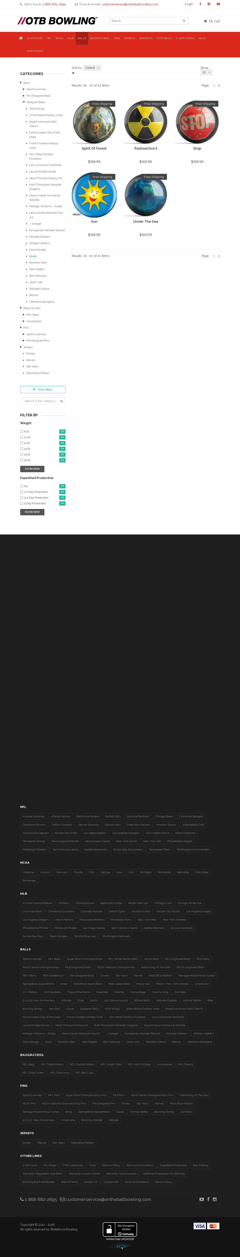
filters (42, 389)
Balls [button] (82, 38)
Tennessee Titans (159, 849)
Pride (80, 1000)
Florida (78, 872)
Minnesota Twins (121, 919)
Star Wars (32, 366)
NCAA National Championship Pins (64, 1103)
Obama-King (160, 992)
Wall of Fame (69, 1181)
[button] (21, 38)
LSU (131, 872)
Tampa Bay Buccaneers (128, 849)
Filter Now (32, 469)
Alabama (28, 872)
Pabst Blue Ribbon (37, 373)
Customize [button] (34, 38)
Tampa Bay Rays (33, 936)
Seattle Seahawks (96, 849)
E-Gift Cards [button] (185, 38)
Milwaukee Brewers (91, 919)
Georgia (105, 872)
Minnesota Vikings (34, 841)
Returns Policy (111, 1165)
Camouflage (138, 992)
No (44, 486)
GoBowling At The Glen (156, 967)
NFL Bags (33, 314)
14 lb (44, 449)
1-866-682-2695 (38, 1199)
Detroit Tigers (117, 911)
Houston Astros (140, 911)
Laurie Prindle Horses (42, 171)
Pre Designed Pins (38, 340)
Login (189, 4)
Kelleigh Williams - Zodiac (46, 206)
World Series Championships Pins (152, 1095)
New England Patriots (65, 841)
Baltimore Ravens (88, 816)
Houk (32, 256)
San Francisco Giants (124, 928)
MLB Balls (203, 959)
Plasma (119, 992)
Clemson (62, 872)
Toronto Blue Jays (85, 936)
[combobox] (92, 68)
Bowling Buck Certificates (39, 1181)
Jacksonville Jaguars (36, 833)
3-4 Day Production (44, 497)
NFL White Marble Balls (123, 959)
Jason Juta (35, 282)
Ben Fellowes (38, 275)
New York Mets (147, 919)
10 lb (44, 437)
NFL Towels (185, 1064)
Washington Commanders (193, 849)
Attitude (66, 1000)
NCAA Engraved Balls (190, 967)
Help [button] (202, 38)
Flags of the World (78, 992)
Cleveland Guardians (61, 911)
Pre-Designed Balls (39, 95)
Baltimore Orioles (111, 903)
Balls (26, 82)
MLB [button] (70, 38)
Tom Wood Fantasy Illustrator (127, 1017)
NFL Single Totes (111, 1064)
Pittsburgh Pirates (65, 928)
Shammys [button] (145, 38)
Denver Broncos (88, 824)
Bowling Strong (32, 1008)
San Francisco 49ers (65, 849)
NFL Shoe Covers (33, 1072)
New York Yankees (174, 919)
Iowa (119, 872)
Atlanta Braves (85, 903)
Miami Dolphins (185, 833)
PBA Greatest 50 (53, 975)
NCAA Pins (29, 1103)
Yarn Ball (54, 1008)
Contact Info (111, 1181)
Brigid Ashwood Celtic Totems (184, 1008)
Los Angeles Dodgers (36, 919)
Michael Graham (39, 236)
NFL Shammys (59, 1072)
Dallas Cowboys (62, 824)
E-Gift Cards (30, 1165)
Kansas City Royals (168, 911)
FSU (91, 872)
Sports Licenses (36, 89)
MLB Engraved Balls (78, 967)
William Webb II (39, 243)
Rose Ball (102, 992)
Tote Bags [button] (164, 38)
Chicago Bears (164, 816)
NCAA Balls (151, 959)
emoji (63, 983)
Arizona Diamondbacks (37, 903)
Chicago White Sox (190, 903)
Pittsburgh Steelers (35, 849)
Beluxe (33, 295)
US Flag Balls (52, 992)
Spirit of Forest (94, 148)
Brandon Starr (38, 262)
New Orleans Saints (97, 841)
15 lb (44, 454)
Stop (197, 148)
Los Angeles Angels (198, 911)
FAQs (92, 1165)
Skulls (94, 1000)
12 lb (44, 443)
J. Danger (35, 223)
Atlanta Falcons (61, 816)
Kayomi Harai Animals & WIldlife (164, 1025)
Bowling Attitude (91, 1120)
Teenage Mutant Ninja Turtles (196, 975)
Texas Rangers (59, 936)
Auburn (45, 872)
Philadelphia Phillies (35, 928)
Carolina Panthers (138, 816)
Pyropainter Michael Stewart (47, 230)
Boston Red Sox (138, 903)
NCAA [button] (60, 38)
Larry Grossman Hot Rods (45, 165)
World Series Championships (41, 967)
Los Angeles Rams (157, 833)
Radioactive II (145, 148)
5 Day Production (44, 503)
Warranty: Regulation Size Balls (42, 1173)
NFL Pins (53, 1095)
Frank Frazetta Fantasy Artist (85, 1017)
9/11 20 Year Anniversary (39, 1120)
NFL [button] (49, 38)
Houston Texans (166, 824)
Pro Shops (50, 1165)
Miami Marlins (64, 919)
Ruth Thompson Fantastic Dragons (116, 1025)
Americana (202, 983)
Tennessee (29, 880)
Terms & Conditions (137, 1181)
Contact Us (90, 1181)
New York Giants (126, 841)
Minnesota (164, 872)
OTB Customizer (72, 1165)
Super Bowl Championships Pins (86, 1095)
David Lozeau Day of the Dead (42, 1017)
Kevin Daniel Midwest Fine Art (81, 1033)
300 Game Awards (116, 1000)
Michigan (146, 872)
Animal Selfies (192, 1000)
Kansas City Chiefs (66, 833)
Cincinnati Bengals (191, 816)
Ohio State (201, 872)
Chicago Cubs (163, 903)
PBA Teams (30, 975)
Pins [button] (117, 38)
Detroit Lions (112, 824)
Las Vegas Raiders (94, 833)
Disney (30, 353)
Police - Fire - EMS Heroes (172, 983)
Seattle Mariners (154, 928)
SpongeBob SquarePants (38, 983)
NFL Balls (54, 959)
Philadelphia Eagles (179, 841)
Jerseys (28, 347)
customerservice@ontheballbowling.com (105, 1199)
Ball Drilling (200, 1165)
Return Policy (163, 1181)
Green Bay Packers (138, 824)
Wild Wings (36, 108)
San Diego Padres (94, 928)
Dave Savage (37, 249)
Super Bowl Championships (84, 959)
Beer (210, 1000)
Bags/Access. (32, 308)
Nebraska (183, 872)
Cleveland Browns (34, 824)
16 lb (44, 460)
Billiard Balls (142, 1000)
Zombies (180, 992)
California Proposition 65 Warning (164, 1173)
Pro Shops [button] (35, 50)
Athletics (63, 903)
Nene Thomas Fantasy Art (45, 178)
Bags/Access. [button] (100, 38)
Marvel (30, 360)
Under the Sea (145, 222)
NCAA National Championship (116, 967)
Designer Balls (36, 102)
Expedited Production (173, 1165)
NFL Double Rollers (82, 1064)
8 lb (44, 431)
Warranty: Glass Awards (121, 1173)
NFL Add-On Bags (139, 1064)
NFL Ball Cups (84, 1072)
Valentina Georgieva (42, 301)
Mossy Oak (143, 983)
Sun (94, 222)
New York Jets (152, 841)
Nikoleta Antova (39, 288)
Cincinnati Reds (32, 911)
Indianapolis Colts (193, 824)
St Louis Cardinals (181, 928)
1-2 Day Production (44, 492)
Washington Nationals (116, 936)
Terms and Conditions (140, 1165)
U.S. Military (30, 992)
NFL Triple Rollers (52, 1064)
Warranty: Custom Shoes (84, 1173)
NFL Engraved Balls (178, 959)
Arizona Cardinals (34, 816)
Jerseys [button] (129, 38)
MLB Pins (119, 1095)
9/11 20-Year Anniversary (39, 1000)
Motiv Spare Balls (119, 983)
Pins (26, 327)
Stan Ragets (36, 269)
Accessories (34, 321)
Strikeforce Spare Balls (87, 983)
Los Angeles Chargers (126, 833)
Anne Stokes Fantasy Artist (46, 115)
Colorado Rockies (91, 911)
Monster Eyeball (167, 1000)
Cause (70, 1008)
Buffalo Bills (113, 816)
